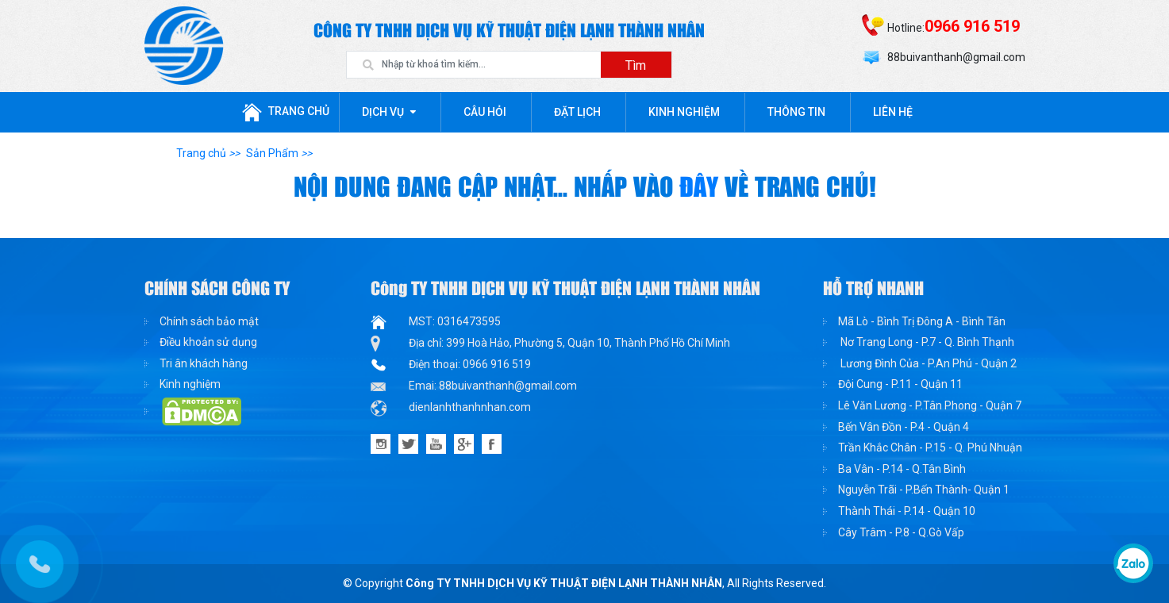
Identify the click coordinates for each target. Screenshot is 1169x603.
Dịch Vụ (383, 112)
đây (702, 188)
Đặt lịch (577, 112)
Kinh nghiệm (684, 112)
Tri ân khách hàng (204, 363)
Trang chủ (285, 112)
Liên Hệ (893, 112)
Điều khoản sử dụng (208, 342)
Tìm (635, 65)
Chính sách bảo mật (209, 321)
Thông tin (796, 112)
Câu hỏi (484, 112)
